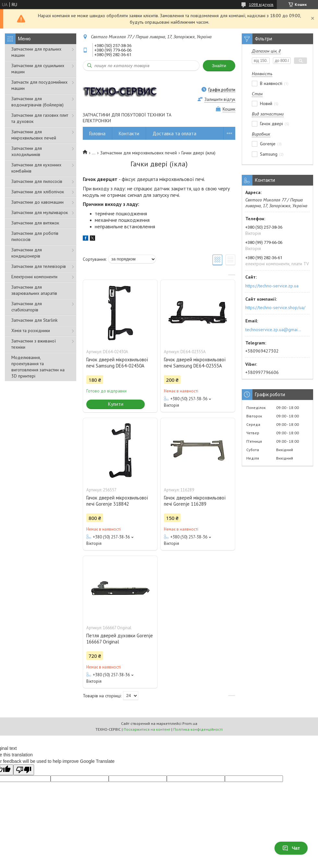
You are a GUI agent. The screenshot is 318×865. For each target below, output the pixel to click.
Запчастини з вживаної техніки (33, 344)
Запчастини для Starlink (34, 320)
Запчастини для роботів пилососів (34, 236)
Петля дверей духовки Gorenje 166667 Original (119, 638)
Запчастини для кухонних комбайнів (36, 168)
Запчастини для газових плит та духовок (39, 118)
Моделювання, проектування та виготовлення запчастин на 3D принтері (38, 366)
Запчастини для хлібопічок (37, 192)
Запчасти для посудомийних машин (39, 85)
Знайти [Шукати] (219, 65)
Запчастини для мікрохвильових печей (33, 135)
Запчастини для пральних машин (36, 52)
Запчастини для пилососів (36, 181)
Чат (291, 848)
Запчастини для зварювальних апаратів (34, 290)
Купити (115, 404)
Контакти (129, 133)
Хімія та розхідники (30, 330)
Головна (97, 133)
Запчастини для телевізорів (38, 266)
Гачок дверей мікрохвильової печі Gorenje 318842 (117, 501)
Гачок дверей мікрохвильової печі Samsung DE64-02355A (195, 362)
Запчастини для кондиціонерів (26, 253)
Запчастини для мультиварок (39, 212)
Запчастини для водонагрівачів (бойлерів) (37, 102)
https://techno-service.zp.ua (272, 286)
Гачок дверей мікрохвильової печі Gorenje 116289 (195, 501)
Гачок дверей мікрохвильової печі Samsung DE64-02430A (117, 362)
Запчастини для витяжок (35, 223)
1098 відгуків (261, 4)
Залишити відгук (219, 99)
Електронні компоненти (34, 277)
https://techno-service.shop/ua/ (275, 307)
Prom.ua (189, 723)
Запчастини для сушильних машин (37, 69)
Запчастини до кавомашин (37, 202)
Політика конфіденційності (198, 729)
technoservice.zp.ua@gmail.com (273, 329)
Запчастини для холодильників (26, 151)
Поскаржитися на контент (147, 729)
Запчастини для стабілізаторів (26, 307)
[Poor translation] (23, 769)
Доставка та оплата (174, 133)
